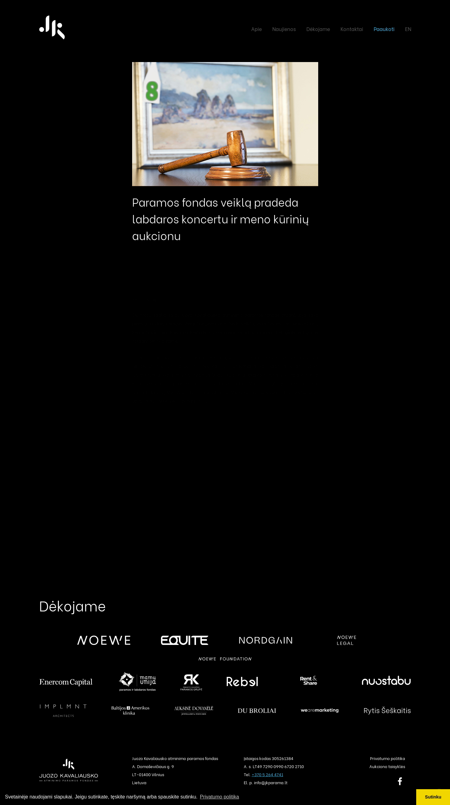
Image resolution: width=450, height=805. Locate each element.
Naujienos (284, 28)
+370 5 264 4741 (267, 774)
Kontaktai (352, 28)
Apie (256, 28)
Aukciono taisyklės (387, 766)
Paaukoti (384, 28)
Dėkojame (318, 28)
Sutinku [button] (433, 796)
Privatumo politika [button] (219, 796)
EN (408, 28)
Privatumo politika (387, 758)
